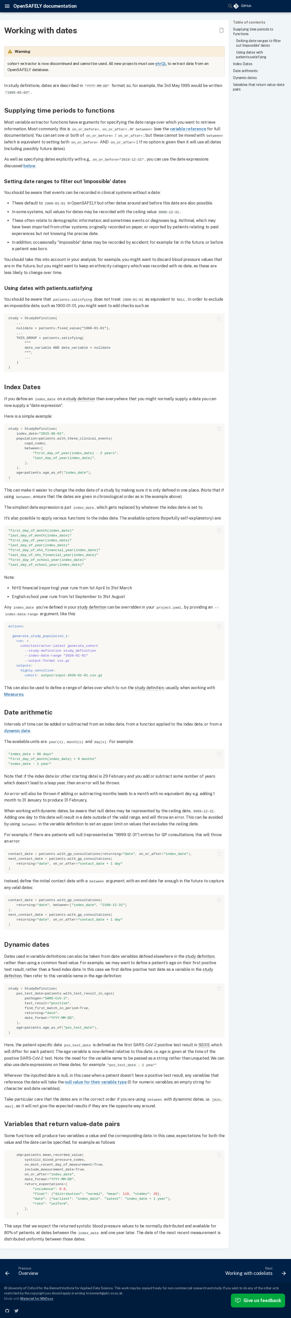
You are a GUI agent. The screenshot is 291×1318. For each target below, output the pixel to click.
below (29, 165)
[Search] (195, 6)
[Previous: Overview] (23, 1271)
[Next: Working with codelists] (254, 1271)
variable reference (188, 128)
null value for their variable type (96, 1081)
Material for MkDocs (36, 1298)
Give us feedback (258, 1300)
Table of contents (249, 22)
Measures (13, 693)
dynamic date (17, 730)
